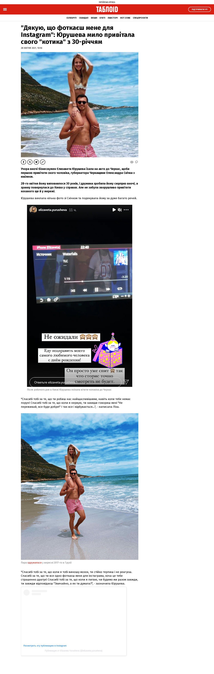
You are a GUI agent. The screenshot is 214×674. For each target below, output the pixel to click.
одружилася (34, 562)
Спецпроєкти (140, 18)
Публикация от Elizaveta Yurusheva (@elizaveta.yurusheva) (74, 650)
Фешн (94, 18)
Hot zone (125, 18)
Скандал (83, 18)
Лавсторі (113, 18)
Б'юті (102, 18)
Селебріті (71, 18)
